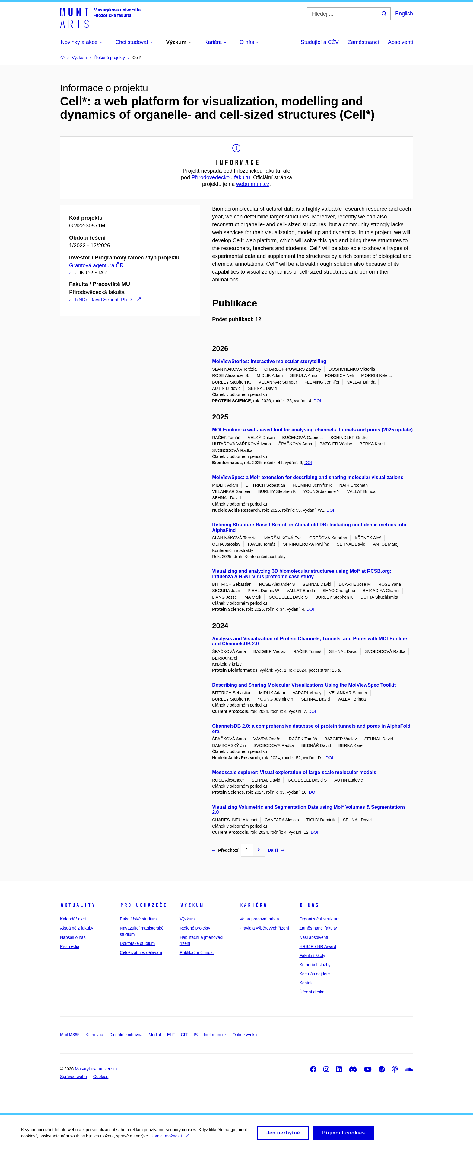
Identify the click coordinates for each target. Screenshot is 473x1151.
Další (276, 850)
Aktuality (77, 905)
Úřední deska (311, 991)
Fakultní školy (312, 955)
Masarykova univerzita (96, 1068)
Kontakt (306, 982)
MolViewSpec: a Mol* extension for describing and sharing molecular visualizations (307, 477)
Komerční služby (314, 964)
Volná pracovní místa (259, 919)
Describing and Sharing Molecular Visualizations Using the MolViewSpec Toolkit (304, 685)
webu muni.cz (252, 184)
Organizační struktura (319, 919)
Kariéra (253, 905)
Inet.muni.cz (215, 1034)
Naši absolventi (313, 937)
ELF (171, 1034)
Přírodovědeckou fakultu (221, 177)
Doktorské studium (137, 943)
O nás (309, 905)
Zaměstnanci (363, 42)
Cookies (101, 1076)
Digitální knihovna (126, 1034)
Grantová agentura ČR (96, 265)
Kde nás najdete (314, 973)
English (404, 14)
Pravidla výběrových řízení (264, 928)
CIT (184, 1034)
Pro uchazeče (143, 905)
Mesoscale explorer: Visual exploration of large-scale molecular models (294, 772)
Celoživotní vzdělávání (141, 952)
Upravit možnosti (169, 1138)
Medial (155, 1034)
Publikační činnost (197, 952)
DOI (317, 400)
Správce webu (73, 1076)
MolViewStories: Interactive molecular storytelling (269, 361)
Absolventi (400, 42)
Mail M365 (70, 1034)
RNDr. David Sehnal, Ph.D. (108, 299)
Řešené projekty (195, 928)
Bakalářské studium (138, 919)
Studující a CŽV (320, 42)
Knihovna (94, 1034)
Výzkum (191, 905)
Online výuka (245, 1034)
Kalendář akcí (73, 919)
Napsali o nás (73, 937)
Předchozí (225, 850)
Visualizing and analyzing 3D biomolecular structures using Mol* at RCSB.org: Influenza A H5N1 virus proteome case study (301, 574)
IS (196, 1034)
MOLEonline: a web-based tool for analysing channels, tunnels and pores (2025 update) (312, 429)
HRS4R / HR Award (317, 946)
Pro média (69, 946)
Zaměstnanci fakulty (318, 928)
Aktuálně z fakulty (76, 928)
